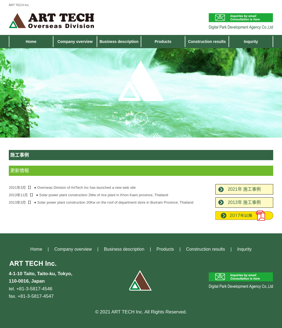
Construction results (207, 41)
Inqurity (251, 41)
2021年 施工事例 (244, 189)
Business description (119, 41)
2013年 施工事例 (244, 202)
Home (31, 41)
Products (163, 41)
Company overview (75, 41)
